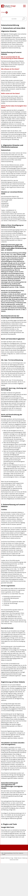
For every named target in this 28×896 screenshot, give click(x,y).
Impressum (21, 853)
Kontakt (3, 854)
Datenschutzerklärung (8, 853)
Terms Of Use (15, 853)
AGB (2, 853)
